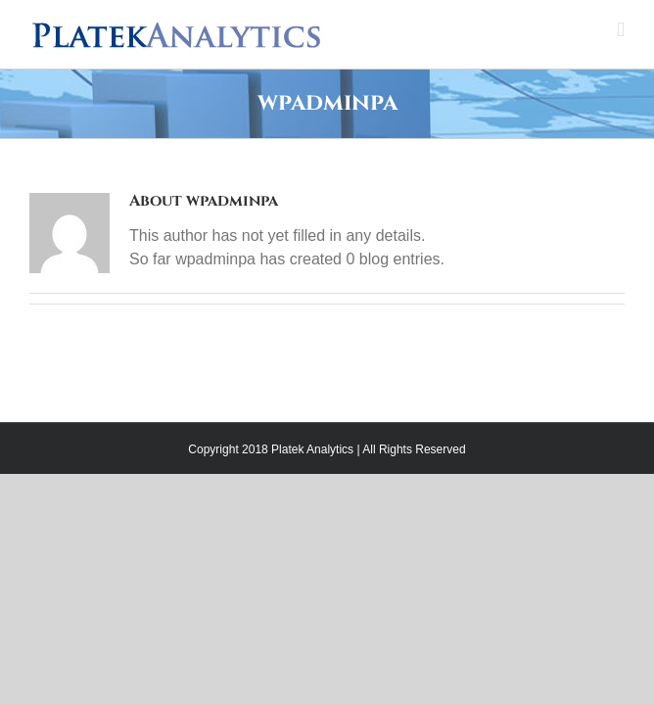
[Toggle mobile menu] (621, 30)
